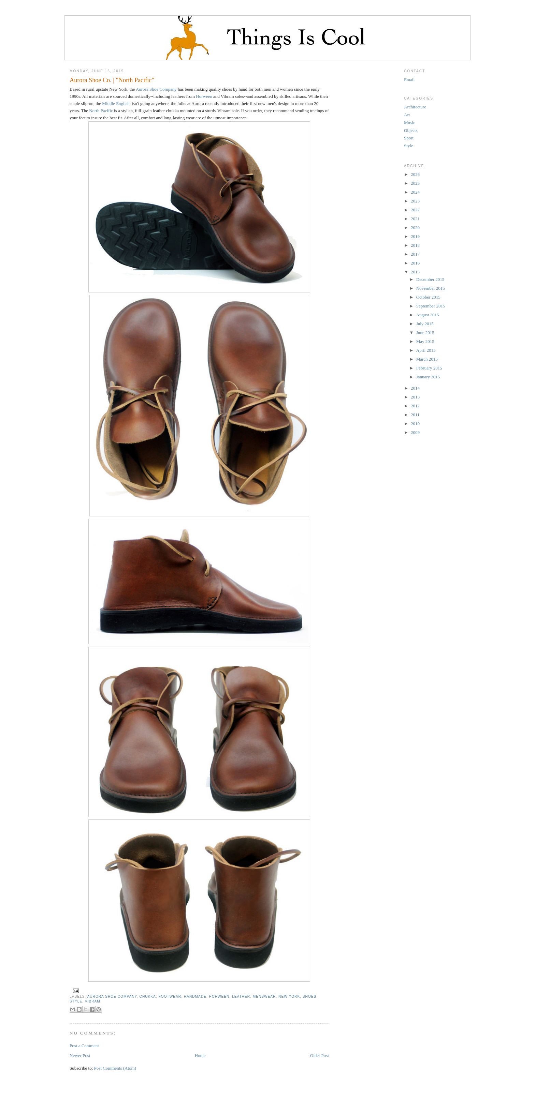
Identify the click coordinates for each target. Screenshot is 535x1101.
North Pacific (101, 110)
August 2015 (427, 314)
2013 (415, 396)
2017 (415, 254)
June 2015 (425, 332)
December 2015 (430, 279)
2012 (415, 405)
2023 (415, 200)
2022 (415, 209)
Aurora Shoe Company (156, 89)
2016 (415, 263)
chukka (148, 996)
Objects (411, 130)
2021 (415, 218)
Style (76, 1001)
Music (409, 122)
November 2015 (430, 288)
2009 (415, 432)
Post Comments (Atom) (115, 1068)
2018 (415, 245)
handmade (195, 996)
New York (289, 996)
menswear (264, 996)
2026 (415, 174)
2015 (415, 271)
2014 (415, 388)
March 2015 (427, 359)
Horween (204, 96)
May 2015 (425, 341)
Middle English (116, 103)
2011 (415, 414)
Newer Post (80, 1055)
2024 (415, 192)
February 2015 (429, 368)
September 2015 (430, 305)
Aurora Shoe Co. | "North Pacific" (112, 80)
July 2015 (425, 323)
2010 (415, 423)
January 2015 (428, 376)
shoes (310, 996)
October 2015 (428, 297)
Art (407, 114)
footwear (170, 996)
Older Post (319, 1055)
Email (409, 79)
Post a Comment (84, 1045)
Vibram (92, 1001)
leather (241, 996)
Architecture (415, 106)
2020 (415, 227)
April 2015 (426, 350)
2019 (415, 236)
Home (200, 1055)
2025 (415, 183)
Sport (409, 137)
